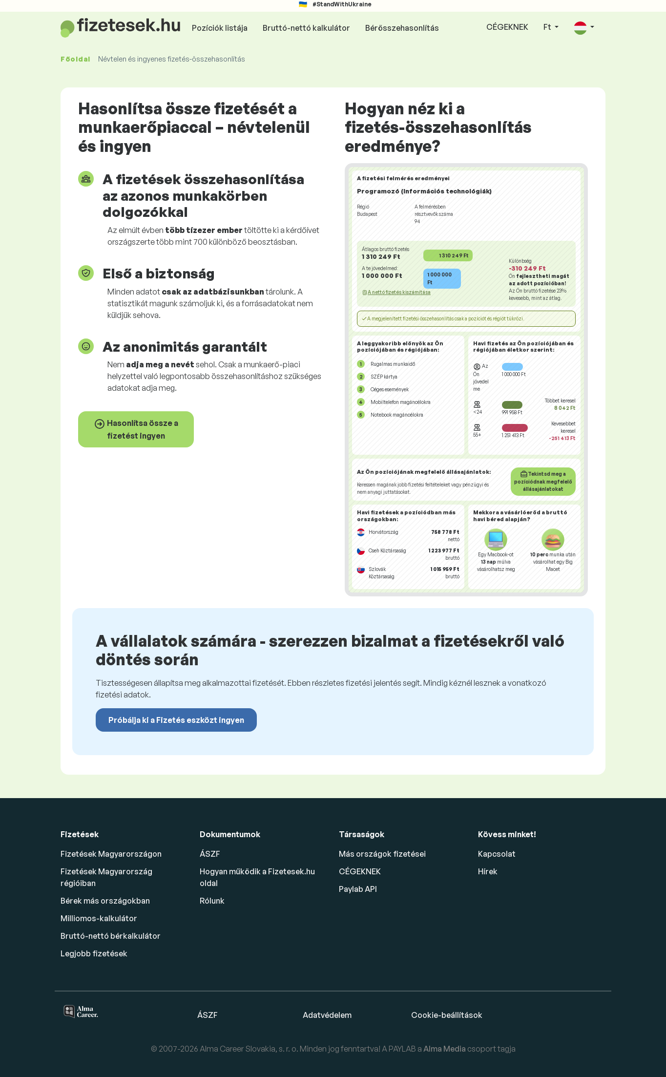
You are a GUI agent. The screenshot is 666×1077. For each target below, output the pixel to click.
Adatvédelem (327, 1015)
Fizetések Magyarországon (111, 854)
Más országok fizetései (382, 854)
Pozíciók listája (220, 28)
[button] (584, 27)
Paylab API (358, 889)
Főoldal (75, 59)
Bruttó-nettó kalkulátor (306, 28)
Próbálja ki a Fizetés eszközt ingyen (176, 720)
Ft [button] (548, 27)
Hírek (488, 871)
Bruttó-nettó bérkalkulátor (111, 936)
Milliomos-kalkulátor (99, 918)
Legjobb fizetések (94, 953)
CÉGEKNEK (507, 27)
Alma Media (445, 1049)
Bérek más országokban (105, 901)
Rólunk (212, 901)
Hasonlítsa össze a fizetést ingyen (136, 429)
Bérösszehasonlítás (402, 28)
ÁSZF (210, 854)
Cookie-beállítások (446, 1015)
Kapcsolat (497, 854)
